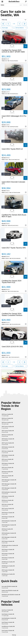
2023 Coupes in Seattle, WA (8, 570)
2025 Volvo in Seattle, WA (7, 505)
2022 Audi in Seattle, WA (7, 530)
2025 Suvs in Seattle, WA (7, 415)
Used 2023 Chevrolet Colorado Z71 (13, 182)
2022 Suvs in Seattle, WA (7, 435)
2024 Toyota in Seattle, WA (8, 427)
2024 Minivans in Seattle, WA (8, 562)
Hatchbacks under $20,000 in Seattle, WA (11, 595)
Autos (2, 5)
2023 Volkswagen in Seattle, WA (9, 489)
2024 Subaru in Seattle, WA (8, 464)
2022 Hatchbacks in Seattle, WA (9, 525)
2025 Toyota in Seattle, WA (8, 431)
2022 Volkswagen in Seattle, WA (9, 538)
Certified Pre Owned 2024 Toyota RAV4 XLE (11, 281)
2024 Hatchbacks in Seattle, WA (9, 493)
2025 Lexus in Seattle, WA (7, 468)
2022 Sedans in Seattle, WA (8, 554)
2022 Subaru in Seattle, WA (8, 558)
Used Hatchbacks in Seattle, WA (9, 619)
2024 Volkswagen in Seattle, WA (9, 480)
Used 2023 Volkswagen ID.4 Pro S (14, 117)
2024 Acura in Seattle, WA (7, 501)
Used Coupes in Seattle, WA (8, 631)
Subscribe (25, 5)
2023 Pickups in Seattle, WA (8, 517)
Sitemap (14, 635)
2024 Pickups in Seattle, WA (8, 513)
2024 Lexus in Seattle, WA (7, 476)
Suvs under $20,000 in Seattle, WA (9, 587)
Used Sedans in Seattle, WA (8, 615)
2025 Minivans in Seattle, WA (8, 566)
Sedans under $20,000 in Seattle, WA (10, 591)
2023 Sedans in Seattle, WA (8, 439)
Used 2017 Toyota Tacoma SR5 (14, 248)
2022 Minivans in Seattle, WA (8, 575)
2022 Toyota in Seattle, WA (8, 509)
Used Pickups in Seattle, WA (8, 623)
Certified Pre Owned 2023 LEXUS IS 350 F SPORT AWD (13, 51)
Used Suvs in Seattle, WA (7, 610)
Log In (21, 5)
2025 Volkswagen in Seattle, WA (9, 484)
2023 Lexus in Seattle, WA (7, 460)
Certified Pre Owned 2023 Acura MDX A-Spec (14, 215)
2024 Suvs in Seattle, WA (7, 419)
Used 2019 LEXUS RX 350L (12, 346)
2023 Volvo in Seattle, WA (7, 452)
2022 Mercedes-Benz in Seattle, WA (10, 546)
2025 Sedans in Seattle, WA (8, 456)
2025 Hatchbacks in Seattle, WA (9, 521)
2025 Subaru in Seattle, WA (8, 497)
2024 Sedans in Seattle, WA (8, 448)
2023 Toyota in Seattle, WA (8, 443)
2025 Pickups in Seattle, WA (8, 542)
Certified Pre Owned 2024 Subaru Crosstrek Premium (12, 314)
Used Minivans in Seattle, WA (8, 627)
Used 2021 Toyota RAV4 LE (12, 149)
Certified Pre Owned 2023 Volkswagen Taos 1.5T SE (11, 84)
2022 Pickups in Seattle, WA (8, 550)
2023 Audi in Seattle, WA (7, 472)
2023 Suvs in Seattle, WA (7, 423)
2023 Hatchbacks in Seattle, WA (9, 534)
